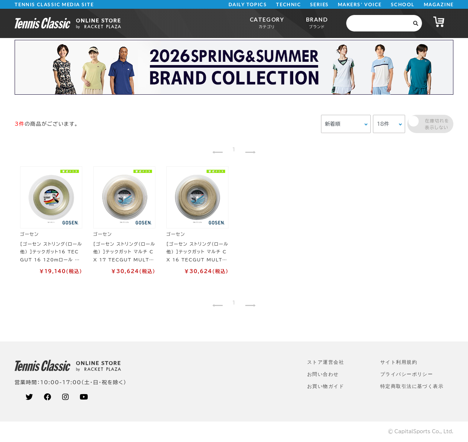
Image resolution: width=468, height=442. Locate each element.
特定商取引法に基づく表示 (412, 386)
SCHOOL (403, 4)
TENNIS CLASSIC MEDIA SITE (54, 4)
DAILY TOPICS (248, 4)
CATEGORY (267, 22)
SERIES (319, 4)
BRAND (317, 22)
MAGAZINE (438, 4)
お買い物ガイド (325, 386)
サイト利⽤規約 (398, 362)
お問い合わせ (323, 374)
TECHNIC (288, 4)
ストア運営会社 (325, 362)
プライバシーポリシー (406, 374)
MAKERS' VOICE (360, 4)
